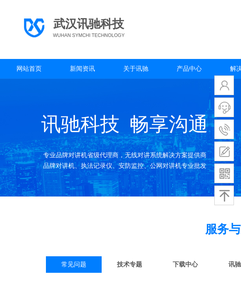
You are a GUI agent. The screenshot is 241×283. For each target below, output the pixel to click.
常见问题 (73, 264)
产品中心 (189, 68)
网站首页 (29, 68)
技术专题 (129, 264)
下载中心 (185, 264)
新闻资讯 (82, 68)
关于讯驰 (135, 68)
